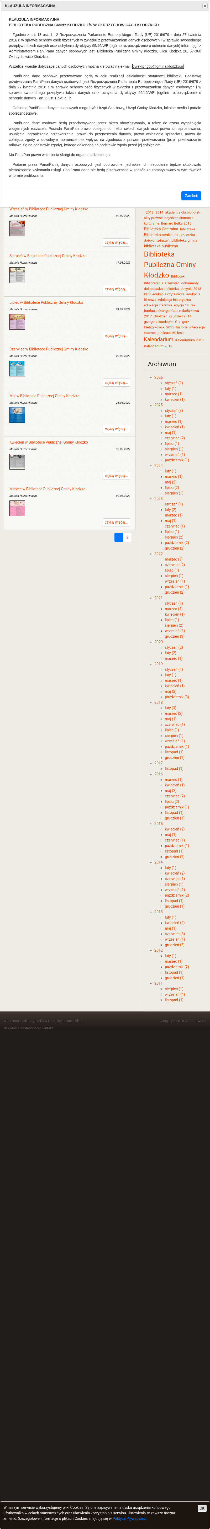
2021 (158, 598)
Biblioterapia (153, 283)
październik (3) (177, 697)
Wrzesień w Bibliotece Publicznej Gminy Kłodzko (48, 209)
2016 (158, 774)
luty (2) (170, 510)
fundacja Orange (156, 311)
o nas (68, 1021)
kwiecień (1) (175, 399)
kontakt (47, 1028)
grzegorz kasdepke (158, 322)
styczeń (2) (174, 647)
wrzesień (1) (175, 454)
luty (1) (170, 388)
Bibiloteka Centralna (161, 229)
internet (150, 333)
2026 (158, 377)
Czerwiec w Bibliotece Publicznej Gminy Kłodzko (48, 349)
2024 (158, 466)
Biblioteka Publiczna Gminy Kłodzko (170, 264)
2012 (158, 950)
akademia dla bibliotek (182, 212)
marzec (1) (173, 394)
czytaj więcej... (116, 242)
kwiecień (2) (175, 829)
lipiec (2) (172, 488)
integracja (197, 327)
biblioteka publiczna (161, 246)
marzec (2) (173, 713)
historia (181, 327)
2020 (158, 642)
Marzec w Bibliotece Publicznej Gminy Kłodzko (47, 489)
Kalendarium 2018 (189, 340)
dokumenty (189, 283)
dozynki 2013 (191, 289)
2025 (158, 405)
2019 (158, 664)
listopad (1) (174, 752)
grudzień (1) (175, 757)
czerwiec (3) (175, 934)
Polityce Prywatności (130, 1518)
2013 (150, 212)
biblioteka (187, 229)
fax (193, 305)
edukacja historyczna (174, 300)
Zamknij (191, 196)
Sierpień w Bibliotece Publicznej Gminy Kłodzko (48, 256)
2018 (158, 702)
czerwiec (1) (175, 526)
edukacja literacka (158, 305)
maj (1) (170, 432)
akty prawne (153, 218)
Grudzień (160, 316)
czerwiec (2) (175, 438)
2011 (158, 983)
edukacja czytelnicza (168, 294)
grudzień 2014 (180, 316)
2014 (159, 212)
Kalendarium (158, 339)
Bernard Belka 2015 (176, 223)
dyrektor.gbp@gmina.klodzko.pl (158, 66)
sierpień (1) (174, 449)
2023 (158, 499)
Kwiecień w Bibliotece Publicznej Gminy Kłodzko (48, 442)
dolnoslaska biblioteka (161, 289)
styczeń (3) (174, 410)
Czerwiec (172, 283)
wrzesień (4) (175, 994)
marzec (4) (173, 609)
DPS (147, 294)
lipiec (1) (172, 443)
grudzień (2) (175, 548)
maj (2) (170, 482)
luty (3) (170, 708)
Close (204, 6)
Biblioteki (178, 276)
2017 (158, 763)
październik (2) (177, 543)
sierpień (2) (174, 537)
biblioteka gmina (184, 240)
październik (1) (177, 460)
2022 (158, 554)
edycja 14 (181, 305)
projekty (56, 1021)
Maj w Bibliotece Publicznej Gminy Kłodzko (44, 396)
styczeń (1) (174, 383)
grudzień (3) (175, 636)
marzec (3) (173, 559)
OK (202, 1508)
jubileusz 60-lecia (171, 333)
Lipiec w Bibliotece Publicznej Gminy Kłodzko (46, 302)
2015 (158, 824)
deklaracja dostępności (21, 1028)
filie (77, 1021)
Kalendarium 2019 (158, 346)
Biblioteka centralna (161, 234)
